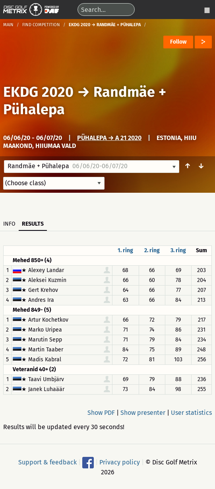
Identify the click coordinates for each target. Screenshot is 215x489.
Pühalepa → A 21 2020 (109, 138)
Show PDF (101, 412)
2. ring (152, 250)
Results (33, 224)
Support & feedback (47, 462)
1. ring (125, 250)
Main (8, 24)
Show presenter (142, 412)
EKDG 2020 (38, 92)
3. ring (178, 250)
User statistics (191, 412)
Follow (178, 41)
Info (9, 224)
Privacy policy (119, 462)
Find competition (41, 24)
